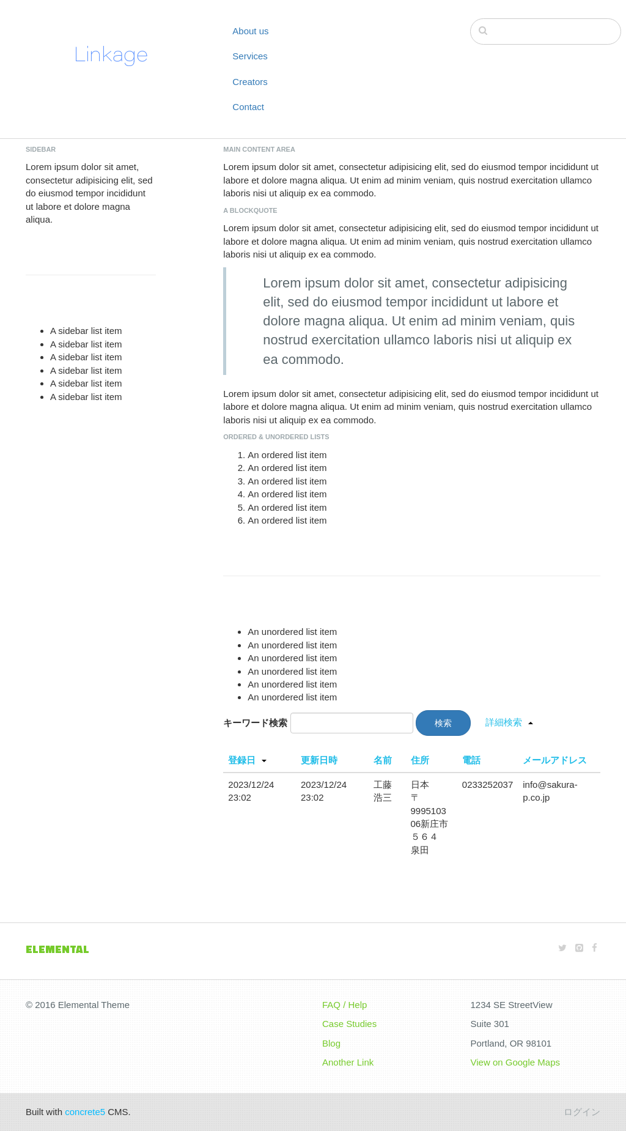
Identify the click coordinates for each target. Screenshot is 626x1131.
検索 (443, 723)
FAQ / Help (344, 1004)
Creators (250, 81)
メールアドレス (555, 760)
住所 (420, 760)
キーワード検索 (255, 723)
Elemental (57, 949)
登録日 (242, 760)
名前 (383, 760)
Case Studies (349, 1023)
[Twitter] (562, 948)
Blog (331, 1043)
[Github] (579, 948)
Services (250, 56)
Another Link (348, 1062)
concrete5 (85, 1112)
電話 (471, 760)
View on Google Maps (515, 1062)
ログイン (582, 1112)
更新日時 (319, 760)
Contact (248, 107)
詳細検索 (503, 722)
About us (250, 31)
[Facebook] (594, 948)
